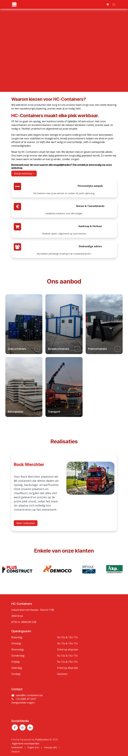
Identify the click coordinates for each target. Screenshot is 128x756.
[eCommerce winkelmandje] (108, 4)
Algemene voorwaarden (25, 743)
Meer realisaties (25, 531)
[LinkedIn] (30, 728)
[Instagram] (22, 728)
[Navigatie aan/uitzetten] (114, 4)
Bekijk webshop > (24, 173)
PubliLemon (42, 739)
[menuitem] (17, 747)
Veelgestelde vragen (23, 702)
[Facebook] (15, 728)
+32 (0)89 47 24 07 (26, 699)
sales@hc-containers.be (29, 695)
